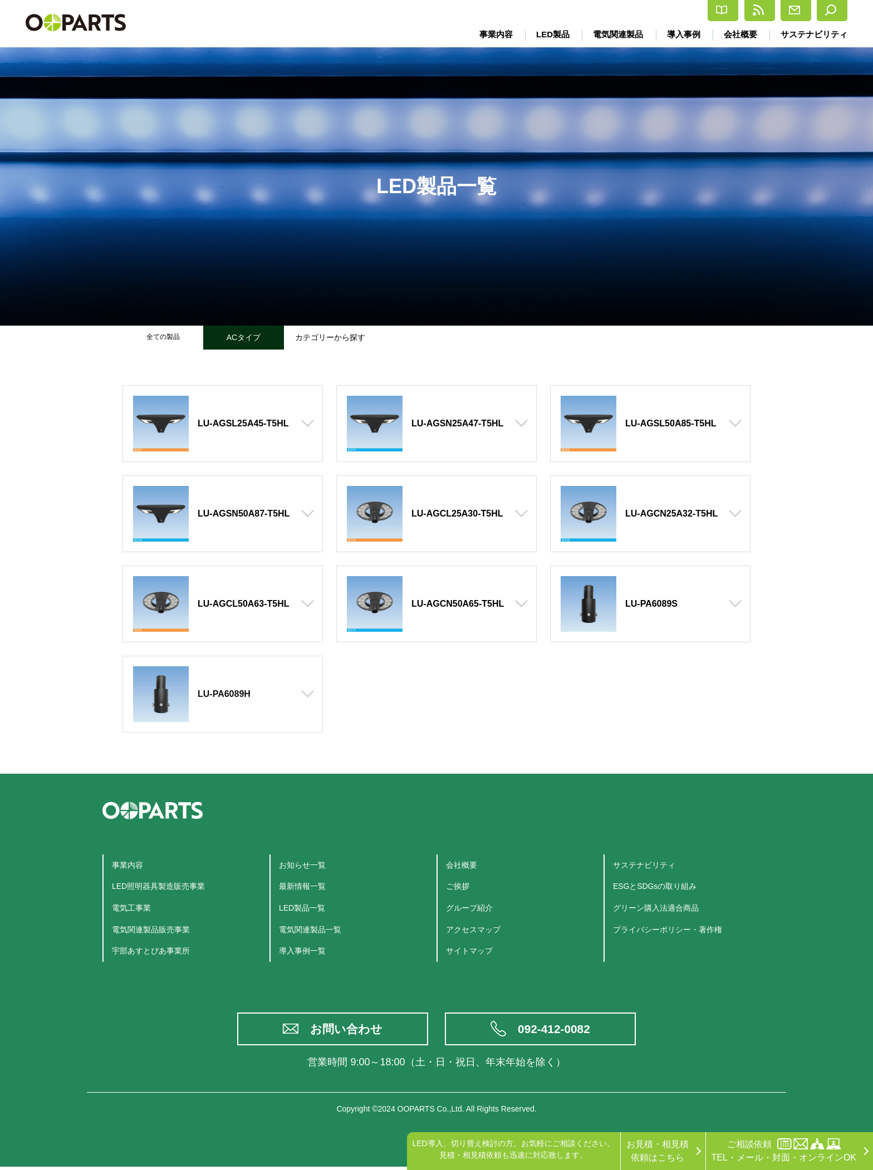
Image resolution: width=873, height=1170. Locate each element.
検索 (824, 10)
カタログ (626, 11)
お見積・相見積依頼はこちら (657, 1150)
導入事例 (681, 34)
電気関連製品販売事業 (156, 929)
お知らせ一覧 (305, 864)
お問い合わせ (347, 1030)
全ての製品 (163, 337)
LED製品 (549, 34)
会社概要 (739, 34)
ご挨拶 (459, 886)
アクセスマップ (477, 929)
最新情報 (695, 10)
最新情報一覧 (305, 886)
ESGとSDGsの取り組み (661, 886)
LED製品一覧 (305, 907)
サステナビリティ (814, 34)
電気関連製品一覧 (314, 929)
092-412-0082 (554, 1030)
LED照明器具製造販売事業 (165, 886)
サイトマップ (472, 950)
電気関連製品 (615, 34)
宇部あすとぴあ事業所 (156, 950)
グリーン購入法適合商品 (662, 907)
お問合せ (763, 10)
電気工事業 (134, 907)
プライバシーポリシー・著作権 (675, 929)
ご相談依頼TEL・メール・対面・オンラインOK (784, 1150)
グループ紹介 (472, 907)
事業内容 (491, 34)
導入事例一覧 (305, 950)
